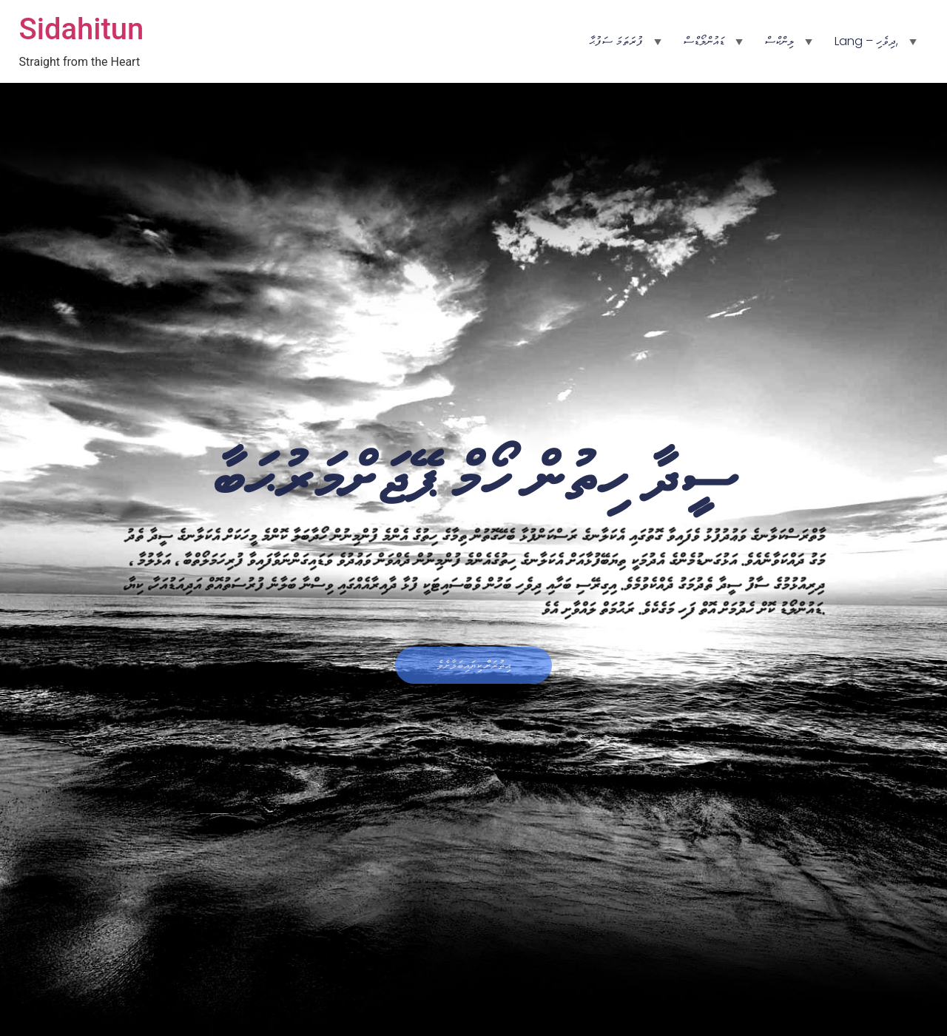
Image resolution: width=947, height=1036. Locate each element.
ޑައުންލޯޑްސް (704, 41)
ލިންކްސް (779, 41)
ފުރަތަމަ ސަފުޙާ (616, 41)
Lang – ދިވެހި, (866, 41)
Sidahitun (81, 29)
